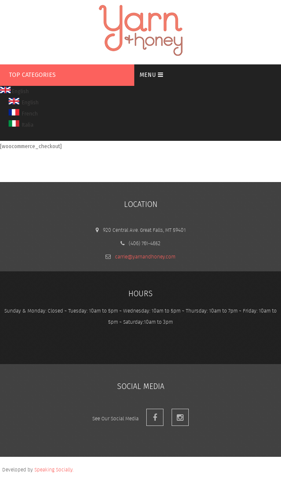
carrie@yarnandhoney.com (145, 256)
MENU (151, 75)
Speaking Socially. (53, 469)
